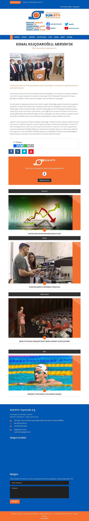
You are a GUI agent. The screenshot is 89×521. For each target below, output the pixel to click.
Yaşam (44, 238)
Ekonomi (44, 191)
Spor (44, 352)
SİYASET (24, 37)
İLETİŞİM (69, 37)
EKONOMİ (32, 37)
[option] (43, 2)
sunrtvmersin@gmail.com (22, 432)
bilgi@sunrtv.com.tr (20, 429)
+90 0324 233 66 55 (20, 423)
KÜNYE (62, 37)
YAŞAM (56, 37)
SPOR (50, 37)
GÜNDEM (17, 37)
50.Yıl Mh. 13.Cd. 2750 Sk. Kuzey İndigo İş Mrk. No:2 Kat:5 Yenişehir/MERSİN (38, 420)
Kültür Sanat (44, 294)
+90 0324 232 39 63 (20, 426)
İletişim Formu (44, 180)
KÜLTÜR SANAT (41, 37)
